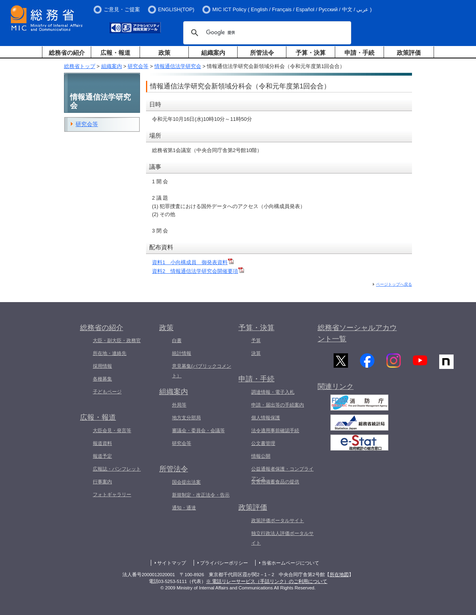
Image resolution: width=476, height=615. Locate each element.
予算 (256, 340)
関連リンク (336, 390)
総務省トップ (79, 66)
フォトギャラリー (112, 494)
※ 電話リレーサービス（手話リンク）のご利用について (266, 581)
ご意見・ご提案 (122, 9)
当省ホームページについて (290, 563)
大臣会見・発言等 (112, 430)
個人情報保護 (265, 418)
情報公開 (260, 456)
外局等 (179, 405)
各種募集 (102, 379)
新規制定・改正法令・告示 (201, 495)
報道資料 (102, 443)
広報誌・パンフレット (117, 469)
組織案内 (213, 52)
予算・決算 (311, 52)
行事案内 (102, 482)
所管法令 (262, 52)
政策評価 (409, 52)
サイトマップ (171, 563)
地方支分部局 (186, 418)
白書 (177, 340)
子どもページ (107, 392)
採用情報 (102, 366)
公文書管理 (263, 443)
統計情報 (181, 353)
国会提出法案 (186, 482)
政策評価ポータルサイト (277, 520)
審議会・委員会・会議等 (198, 430)
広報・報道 (115, 52)
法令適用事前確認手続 (275, 430)
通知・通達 (184, 508)
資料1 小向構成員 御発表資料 (190, 262)
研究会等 (138, 66)
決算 (256, 353)
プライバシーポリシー (224, 563)
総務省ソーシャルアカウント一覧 (357, 333)
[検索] (266, 32)
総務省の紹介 (67, 52)
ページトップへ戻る (394, 284)
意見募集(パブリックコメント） (201, 371)
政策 (164, 52)
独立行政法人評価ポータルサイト (282, 538)
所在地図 (339, 574)
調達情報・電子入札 (272, 392)
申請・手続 (359, 52)
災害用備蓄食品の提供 (275, 482)
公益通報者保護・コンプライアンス (282, 473)
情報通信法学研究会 (177, 66)
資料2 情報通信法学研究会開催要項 (195, 271)
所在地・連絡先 (109, 353)
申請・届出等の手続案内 (277, 405)
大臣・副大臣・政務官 (117, 340)
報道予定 (102, 456)
